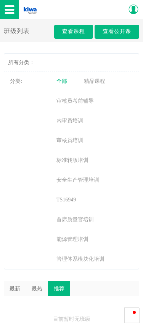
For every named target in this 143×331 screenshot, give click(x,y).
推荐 (59, 288)
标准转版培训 (72, 160)
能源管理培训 (72, 239)
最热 (37, 288)
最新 (15, 288)
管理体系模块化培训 (80, 259)
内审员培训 (69, 121)
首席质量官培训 (75, 219)
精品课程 (94, 81)
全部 (61, 81)
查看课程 (73, 31)
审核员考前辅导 (75, 101)
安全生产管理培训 (77, 180)
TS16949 (66, 200)
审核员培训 (69, 140)
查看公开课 (117, 31)
